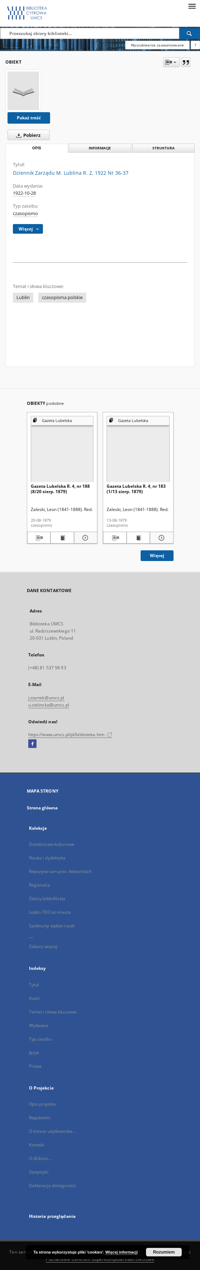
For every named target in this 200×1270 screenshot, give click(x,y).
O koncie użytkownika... (52, 1131)
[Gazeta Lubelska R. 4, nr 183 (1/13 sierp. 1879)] (138, 449)
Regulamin (39, 1118)
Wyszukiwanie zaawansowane (157, 45)
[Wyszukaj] (189, 33)
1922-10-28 (24, 193)
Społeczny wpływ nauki (52, 926)
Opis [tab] (36, 148)
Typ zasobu (40, 1039)
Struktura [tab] (163, 148)
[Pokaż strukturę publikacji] (62, 420)
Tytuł (34, 985)
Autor (34, 998)
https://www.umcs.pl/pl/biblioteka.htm (70, 734)
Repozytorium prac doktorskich (60, 871)
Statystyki (38, 1172)
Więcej (157, 555)
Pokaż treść (29, 118)
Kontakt (36, 1145)
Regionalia (39, 885)
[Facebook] (32, 744)
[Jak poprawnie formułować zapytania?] (195, 45)
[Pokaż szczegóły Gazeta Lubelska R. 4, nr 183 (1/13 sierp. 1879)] (160, 537)
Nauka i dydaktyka (47, 858)
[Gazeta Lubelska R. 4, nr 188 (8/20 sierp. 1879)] (62, 449)
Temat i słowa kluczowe (53, 1012)
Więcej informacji (122, 1252)
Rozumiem (164, 1252)
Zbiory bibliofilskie (47, 899)
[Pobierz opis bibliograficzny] (39, 537)
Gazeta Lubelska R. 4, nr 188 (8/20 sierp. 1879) (60, 488)
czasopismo (25, 213)
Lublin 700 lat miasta (50, 912)
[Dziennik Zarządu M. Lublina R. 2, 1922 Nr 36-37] (23, 90)
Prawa (35, 1066)
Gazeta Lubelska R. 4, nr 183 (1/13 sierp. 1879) (136, 488)
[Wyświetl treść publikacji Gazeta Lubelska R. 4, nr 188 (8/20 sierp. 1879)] (62, 537)
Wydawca (38, 1025)
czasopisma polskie (62, 297)
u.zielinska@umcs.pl (48, 705)
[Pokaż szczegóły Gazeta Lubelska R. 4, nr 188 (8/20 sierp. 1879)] (84, 537)
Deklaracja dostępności (53, 1185)
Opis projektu (42, 1104)
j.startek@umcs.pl (46, 698)
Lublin (23, 297)
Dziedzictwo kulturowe (52, 844)
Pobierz (26, 135)
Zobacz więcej (43, 946)
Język (34, 1053)
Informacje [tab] (100, 148)
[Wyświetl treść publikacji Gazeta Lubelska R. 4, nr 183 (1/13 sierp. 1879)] (138, 537)
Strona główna (42, 808)
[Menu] (191, 5)
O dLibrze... (40, 1158)
